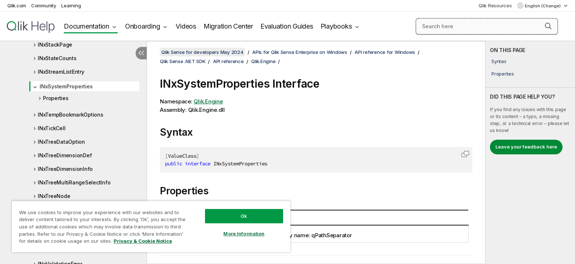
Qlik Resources (495, 5)
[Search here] (486, 26)
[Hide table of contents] (141, 53)
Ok (244, 216)
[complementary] (530, 152)
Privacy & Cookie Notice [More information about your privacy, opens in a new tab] (143, 241)
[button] (548, 26)
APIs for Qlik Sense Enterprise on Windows (299, 52)
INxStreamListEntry (61, 72)
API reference (228, 61)
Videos (186, 26)
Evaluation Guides (286, 26)
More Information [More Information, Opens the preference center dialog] (243, 233)
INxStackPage (55, 44)
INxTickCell (51, 128)
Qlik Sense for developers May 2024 (202, 52)
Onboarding (142, 26)
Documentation (86, 26)
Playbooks (336, 26)
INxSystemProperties (66, 86)
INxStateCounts (57, 58)
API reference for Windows (385, 52)
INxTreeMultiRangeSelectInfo (74, 182)
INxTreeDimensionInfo (65, 169)
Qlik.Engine (263, 61)
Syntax (498, 61)
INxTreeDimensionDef (65, 155)
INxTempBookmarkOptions (70, 114)
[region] (151, 226)
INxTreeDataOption (61, 142)
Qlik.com (16, 5)
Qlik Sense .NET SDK (182, 61)
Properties (56, 98)
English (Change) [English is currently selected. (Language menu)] (543, 5)
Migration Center (228, 26)
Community (43, 5)
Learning (71, 5)
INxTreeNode (54, 196)
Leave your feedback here (526, 147)
